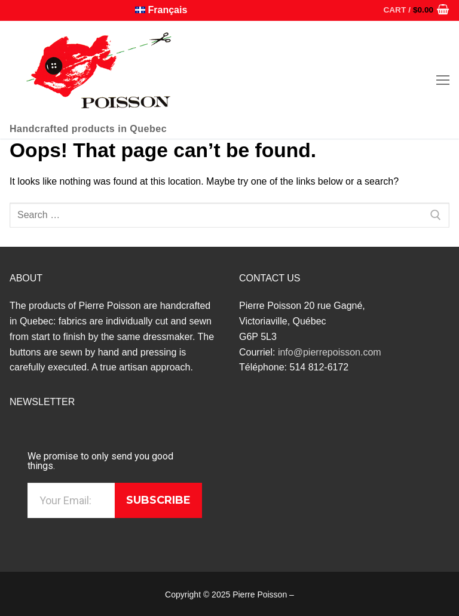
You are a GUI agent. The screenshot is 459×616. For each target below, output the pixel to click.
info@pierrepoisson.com (329, 352)
